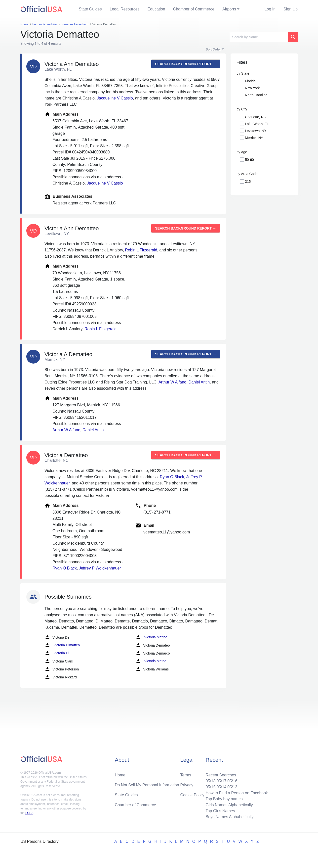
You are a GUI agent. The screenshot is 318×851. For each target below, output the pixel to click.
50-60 (249, 159)
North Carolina (256, 95)
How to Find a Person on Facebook (236, 793)
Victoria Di (56, 653)
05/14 (221, 787)
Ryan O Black (172, 477)
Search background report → (185, 64)
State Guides (90, 9)
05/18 (210, 781)
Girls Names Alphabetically (229, 805)
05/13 (232, 787)
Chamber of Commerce (193, 9)
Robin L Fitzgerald (141, 250)
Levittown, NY (255, 131)
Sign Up (290, 9)
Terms (185, 775)
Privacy (186, 785)
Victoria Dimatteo (62, 645)
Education (156, 9)
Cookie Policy (192, 795)
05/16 (232, 781)
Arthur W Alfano (172, 382)
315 (248, 181)
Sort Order (213, 49)
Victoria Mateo (150, 661)
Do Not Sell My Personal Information (147, 785)
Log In (270, 9)
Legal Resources (125, 9)
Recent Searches (220, 775)
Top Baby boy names (223, 799)
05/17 (221, 781)
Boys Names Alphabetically (229, 817)
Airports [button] (229, 9)
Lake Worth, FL (257, 124)
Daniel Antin (199, 382)
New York (252, 88)
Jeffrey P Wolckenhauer (100, 568)
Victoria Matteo (151, 637)
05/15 (210, 787)
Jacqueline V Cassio (115, 98)
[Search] (259, 37)
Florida (250, 81)
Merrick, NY (254, 138)
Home (120, 775)
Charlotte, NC (255, 117)
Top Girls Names (220, 811)
